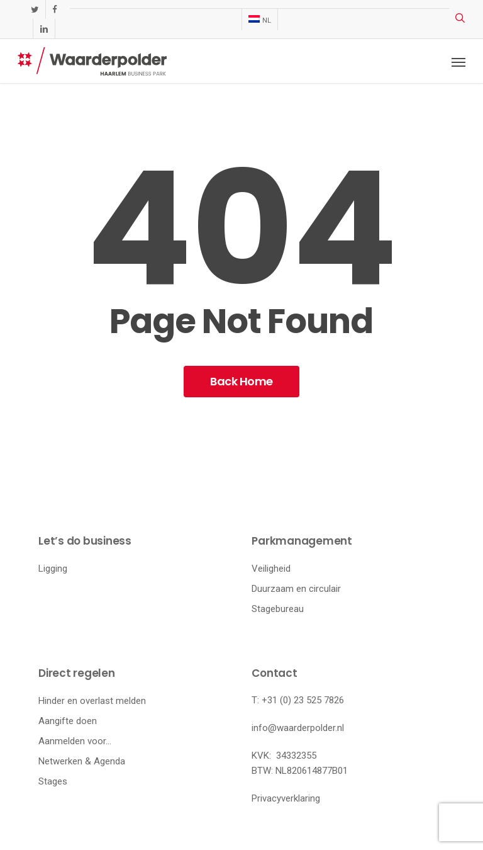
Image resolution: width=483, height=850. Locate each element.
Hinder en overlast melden (92, 700)
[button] (458, 61)
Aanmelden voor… (74, 741)
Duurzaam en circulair (296, 588)
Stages (52, 781)
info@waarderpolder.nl (298, 728)
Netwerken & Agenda (81, 761)
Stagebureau (278, 609)
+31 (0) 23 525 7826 (303, 700)
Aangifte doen (67, 721)
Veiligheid (271, 568)
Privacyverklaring (286, 798)
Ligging (52, 568)
